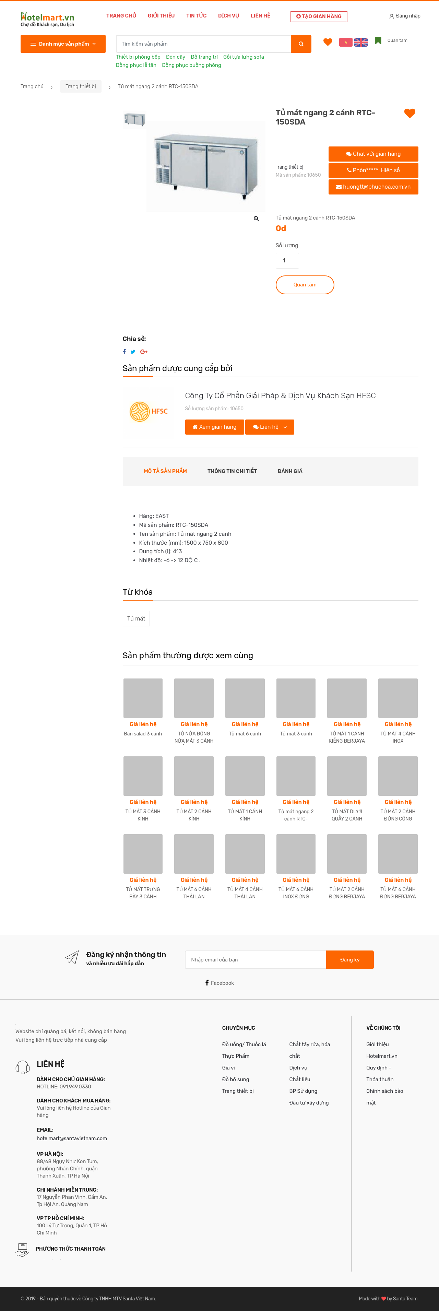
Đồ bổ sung (235, 1079)
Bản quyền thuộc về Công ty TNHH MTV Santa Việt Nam (97, 1299)
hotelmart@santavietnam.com (72, 1138)
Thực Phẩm (236, 1056)
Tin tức (196, 16)
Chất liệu (299, 1079)
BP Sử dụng (303, 1091)
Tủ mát (136, 618)
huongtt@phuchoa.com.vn (373, 187)
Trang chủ (121, 16)
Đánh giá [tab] (290, 471)
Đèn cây (175, 57)
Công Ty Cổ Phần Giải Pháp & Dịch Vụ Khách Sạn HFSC (280, 395)
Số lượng (287, 245)
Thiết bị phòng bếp (138, 57)
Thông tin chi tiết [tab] (232, 471)
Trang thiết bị (81, 86)
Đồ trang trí (204, 57)
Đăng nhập (405, 16)
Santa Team (405, 1299)
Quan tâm (305, 285)
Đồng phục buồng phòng (191, 65)
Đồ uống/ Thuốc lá (244, 1044)
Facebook (219, 983)
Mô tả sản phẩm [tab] (165, 471)
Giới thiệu (161, 16)
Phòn (373, 170)
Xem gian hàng (214, 427)
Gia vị (228, 1068)
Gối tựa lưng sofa (243, 57)
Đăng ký (349, 960)
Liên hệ (260, 16)
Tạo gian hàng (319, 16)
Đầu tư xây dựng (309, 1103)
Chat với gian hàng (373, 154)
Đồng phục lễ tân (136, 65)
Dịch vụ (228, 16)
